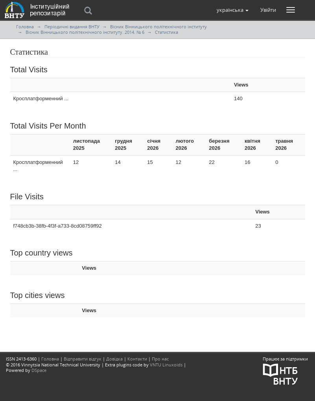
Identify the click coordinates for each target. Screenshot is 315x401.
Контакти (137, 359)
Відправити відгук (82, 359)
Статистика (166, 32)
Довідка (114, 359)
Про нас (160, 359)
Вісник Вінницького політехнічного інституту (158, 26)
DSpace (38, 370)
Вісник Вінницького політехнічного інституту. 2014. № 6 (85, 32)
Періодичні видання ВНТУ (71, 26)
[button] (232, 10)
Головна (25, 26)
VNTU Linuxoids (166, 365)
